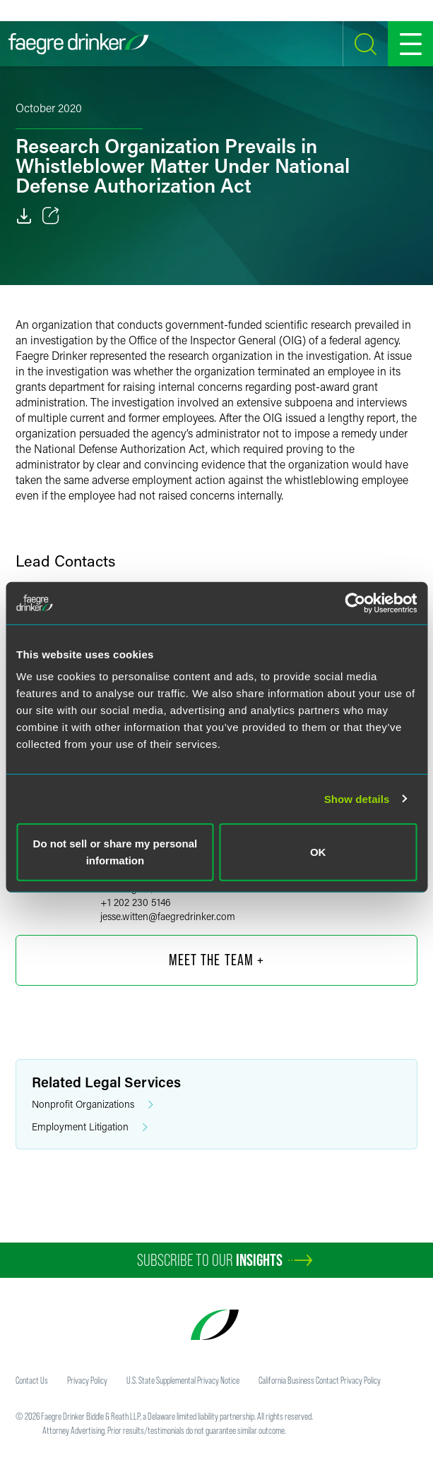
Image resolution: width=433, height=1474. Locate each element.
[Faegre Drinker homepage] (78, 43)
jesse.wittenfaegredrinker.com (167, 916)
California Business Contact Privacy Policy (320, 1380)
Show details (357, 798)
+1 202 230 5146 (135, 902)
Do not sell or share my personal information (115, 852)
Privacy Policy (87, 1380)
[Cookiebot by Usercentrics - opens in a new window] (355, 602)
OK (318, 852)
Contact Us (32, 1380)
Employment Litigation (90, 1127)
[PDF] (24, 216)
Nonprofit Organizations (92, 1104)
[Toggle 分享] (50, 216)
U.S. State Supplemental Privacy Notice (182, 1380)
